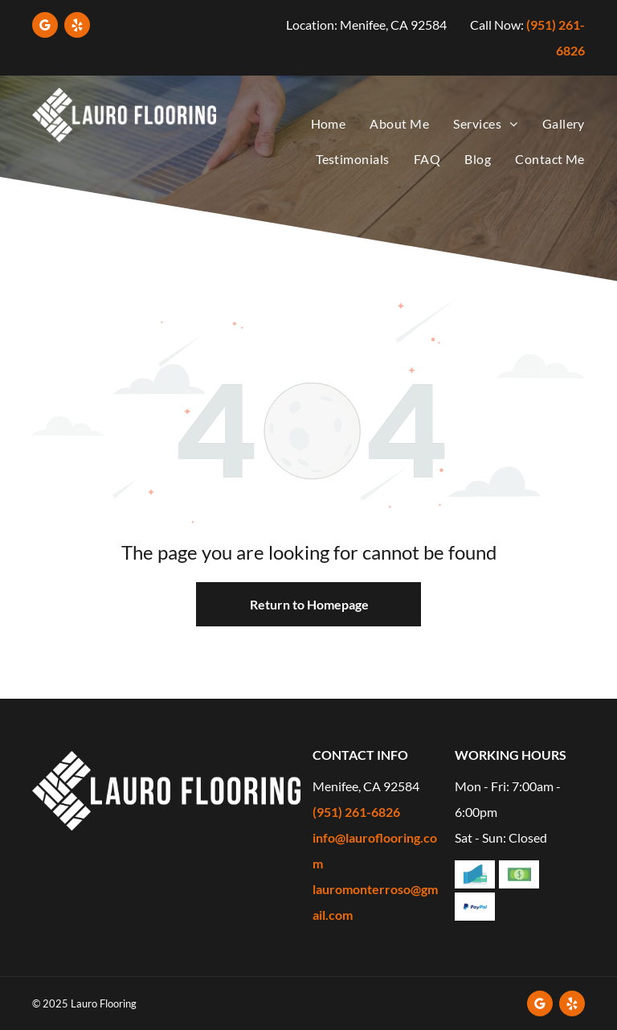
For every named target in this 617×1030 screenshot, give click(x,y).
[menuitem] (316, 124)
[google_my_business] (45, 27)
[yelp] (77, 27)
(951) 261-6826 (356, 811)
